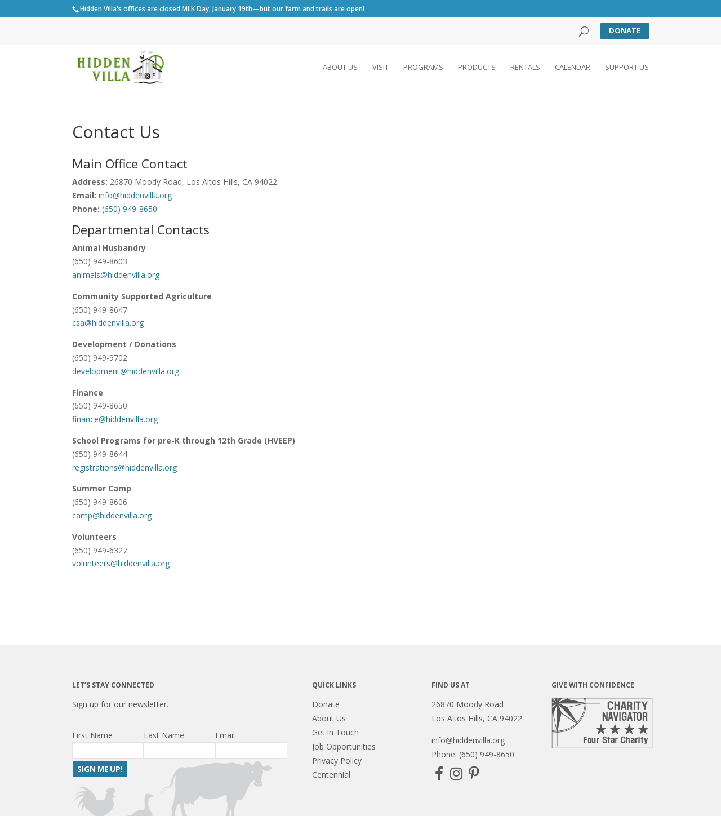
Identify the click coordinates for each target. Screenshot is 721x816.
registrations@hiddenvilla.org (124, 467)
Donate (624, 30)
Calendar (572, 68)
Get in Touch (335, 732)
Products (477, 68)
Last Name (164, 735)
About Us (340, 68)
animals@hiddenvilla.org (115, 274)
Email (225, 735)
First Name (92, 735)
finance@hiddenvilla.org (115, 419)
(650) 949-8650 (129, 208)
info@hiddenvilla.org (135, 195)
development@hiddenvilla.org (126, 371)
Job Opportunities (344, 746)
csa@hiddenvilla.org (109, 322)
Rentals (525, 68)
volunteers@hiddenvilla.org (121, 563)
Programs (423, 68)
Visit (380, 68)
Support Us (627, 68)
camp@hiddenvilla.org (112, 515)
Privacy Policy (337, 760)
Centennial (331, 774)
